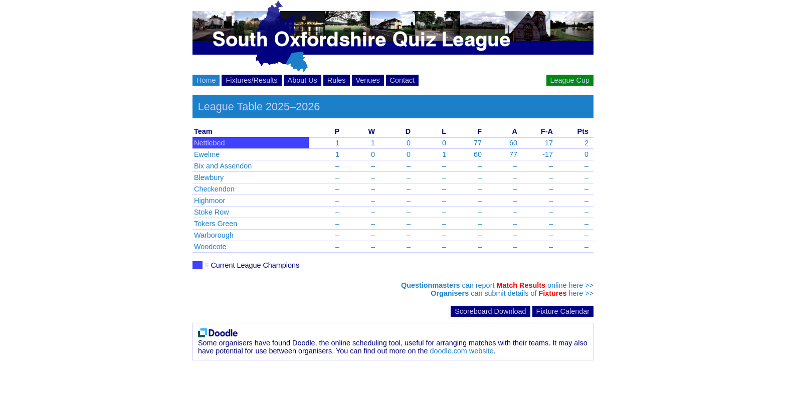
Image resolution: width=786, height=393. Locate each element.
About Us (302, 80)
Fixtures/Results (251, 80)
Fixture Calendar (563, 311)
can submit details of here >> (512, 293)
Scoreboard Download (490, 311)
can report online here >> (497, 285)
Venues (368, 80)
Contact (402, 80)
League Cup (570, 80)
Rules (336, 80)
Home (206, 80)
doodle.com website (461, 351)
